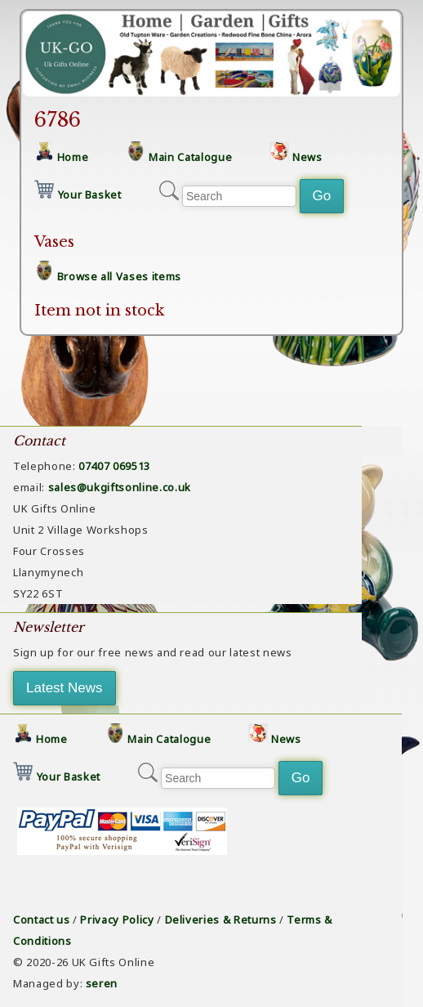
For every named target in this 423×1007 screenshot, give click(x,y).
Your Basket (90, 194)
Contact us (41, 919)
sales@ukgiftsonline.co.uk (119, 487)
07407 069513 (114, 466)
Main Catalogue (190, 157)
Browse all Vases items (119, 276)
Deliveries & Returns (221, 919)
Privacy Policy (117, 919)
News (307, 157)
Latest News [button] (64, 688)
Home (73, 157)
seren (102, 983)
